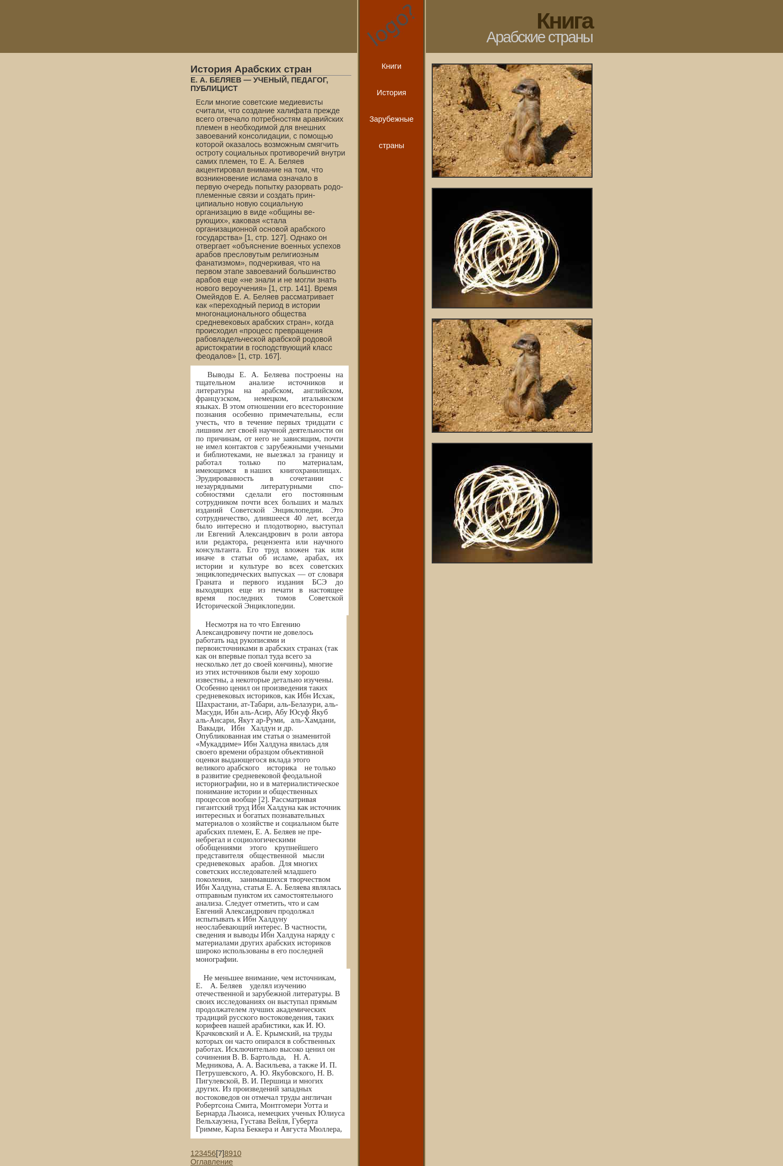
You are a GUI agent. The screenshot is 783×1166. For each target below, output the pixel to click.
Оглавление (211, 1162)
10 (237, 1153)
